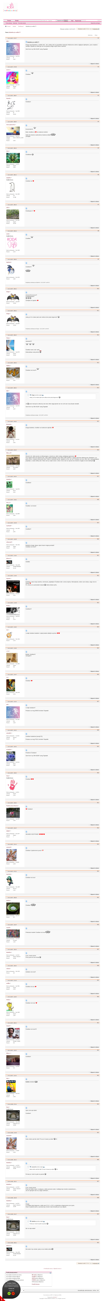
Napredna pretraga (95, 23)
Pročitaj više (11, 1288)
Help (72, 20)
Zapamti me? (60, 20)
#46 (98, 1159)
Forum (9, 20)
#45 (98, 1132)
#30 (98, 772)
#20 (98, 539)
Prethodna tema (48, 1268)
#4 (98, 121)
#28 (98, 730)
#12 (98, 335)
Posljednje (96, 29)
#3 (98, 95)
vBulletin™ (55, 1297)
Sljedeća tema (57, 1268)
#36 (98, 924)
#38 (98, 965)
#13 (98, 362)
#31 (98, 802)
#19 (98, 522)
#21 (98, 555)
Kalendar (15, 23)
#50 (98, 1242)
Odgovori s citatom (94, 63)
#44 (98, 1104)
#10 (98, 288)
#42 (98, 1050)
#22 (98, 575)
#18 (98, 499)
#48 (98, 1197)
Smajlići (34, 1276)
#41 (98, 1022)
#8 (98, 231)
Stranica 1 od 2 (82, 29)
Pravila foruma (35, 1284)
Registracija (78, 20)
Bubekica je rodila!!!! (15, 32)
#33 (98, 844)
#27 (98, 701)
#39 (98, 980)
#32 (98, 828)
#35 (98, 897)
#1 (98, 38)
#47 (98, 1181)
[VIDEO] (34, 1280)
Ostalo (14, 26)
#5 (98, 148)
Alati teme (90, 35)
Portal (16, 20)
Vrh (98, 1290)
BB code (34, 1275)
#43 (98, 1075)
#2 (98, 66)
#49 (98, 1214)
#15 (98, 421)
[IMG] (33, 1278)
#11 (98, 310)
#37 (98, 949)
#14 (98, 387)
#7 (98, 204)
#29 (98, 746)
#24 (98, 627)
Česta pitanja (9, 23)
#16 (98, 450)
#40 (98, 996)
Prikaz (96, 35)
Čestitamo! (21, 26)
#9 (98, 259)
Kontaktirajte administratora (85, 1290)
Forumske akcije (22, 23)
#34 (98, 871)
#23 (98, 602)
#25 (98, 648)
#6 (98, 174)
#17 (98, 476)
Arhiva (94, 1290)
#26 (98, 674)
